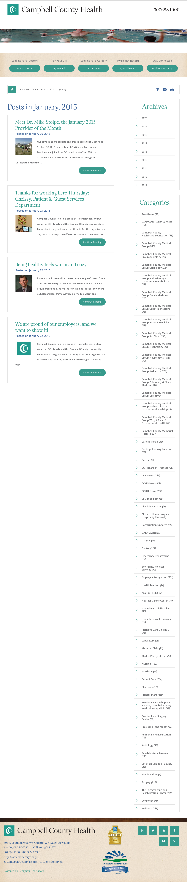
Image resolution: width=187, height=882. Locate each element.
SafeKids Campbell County (157, 765)
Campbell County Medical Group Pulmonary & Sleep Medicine (156, 382)
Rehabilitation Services (155, 754)
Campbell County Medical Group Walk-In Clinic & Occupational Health (157, 406)
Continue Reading (92, 170)
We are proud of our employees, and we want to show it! (55, 327)
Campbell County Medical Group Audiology (156, 255)
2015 (52, 89)
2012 (144, 185)
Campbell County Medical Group (156, 245)
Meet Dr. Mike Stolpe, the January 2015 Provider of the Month (55, 125)
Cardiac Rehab (152, 441)
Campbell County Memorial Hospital (157, 432)
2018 (144, 135)
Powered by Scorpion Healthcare (24, 871)
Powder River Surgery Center (154, 717)
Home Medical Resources (156, 620)
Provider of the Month (157, 726)
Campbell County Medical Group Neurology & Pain (156, 357)
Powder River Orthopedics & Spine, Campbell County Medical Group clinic (157, 705)
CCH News (151, 475)
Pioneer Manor (152, 694)
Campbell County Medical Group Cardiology (156, 266)
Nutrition (149, 671)
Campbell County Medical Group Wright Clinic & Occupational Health (156, 420)
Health (162, 68)
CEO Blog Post (152, 498)
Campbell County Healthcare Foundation (157, 234)
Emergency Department (155, 557)
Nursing (149, 663)
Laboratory (150, 640)
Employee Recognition (157, 577)
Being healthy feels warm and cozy (51, 264)
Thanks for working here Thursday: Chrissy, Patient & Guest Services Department (52, 199)
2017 (144, 143)
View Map (63, 842)
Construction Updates (157, 525)
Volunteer (150, 800)
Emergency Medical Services (153, 568)
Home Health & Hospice (155, 610)
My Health (128, 68)
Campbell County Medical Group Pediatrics (156, 370)
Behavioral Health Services (157, 223)
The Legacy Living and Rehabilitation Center (157, 791)
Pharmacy (150, 687)
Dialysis (148, 540)
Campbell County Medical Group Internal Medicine (156, 322)
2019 (144, 126)
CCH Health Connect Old (32, 89)
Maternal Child (152, 648)
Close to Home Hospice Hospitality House (155, 516)
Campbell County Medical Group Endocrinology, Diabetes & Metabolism (156, 280)
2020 (144, 118)
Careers (148, 460)
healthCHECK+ (151, 593)
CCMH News (152, 491)
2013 (144, 176)
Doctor (149, 548)
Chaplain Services (154, 506)
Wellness (150, 808)
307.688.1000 (167, 9)
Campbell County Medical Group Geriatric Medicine (156, 308)
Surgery (149, 782)
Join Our (93, 68)
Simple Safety (151, 774)
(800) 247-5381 (31, 852)
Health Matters (153, 585)
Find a (24, 68)
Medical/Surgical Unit (156, 656)
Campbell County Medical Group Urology (156, 394)
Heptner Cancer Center (157, 600)
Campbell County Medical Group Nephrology (156, 345)
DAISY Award (151, 532)
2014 (144, 168)
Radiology (150, 745)
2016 (144, 151)
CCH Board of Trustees (157, 467)
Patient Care (152, 679)
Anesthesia (150, 214)
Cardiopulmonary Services (156, 451)
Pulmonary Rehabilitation (156, 736)
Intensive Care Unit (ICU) (156, 631)
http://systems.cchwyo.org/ (20, 857)
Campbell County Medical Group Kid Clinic (156, 335)
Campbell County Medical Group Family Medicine (156, 295)
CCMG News (151, 483)
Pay (59, 68)
